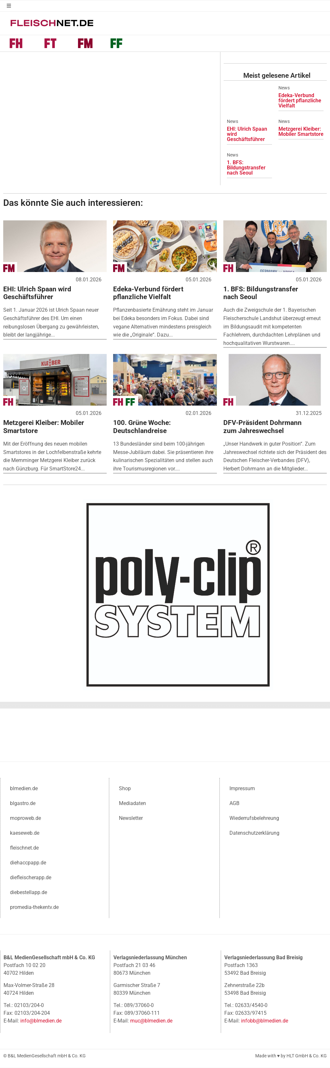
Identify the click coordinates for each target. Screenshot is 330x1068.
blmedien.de (24, 789)
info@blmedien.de (41, 1022)
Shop (125, 789)
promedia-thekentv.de (34, 908)
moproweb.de (25, 819)
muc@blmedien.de (151, 1022)
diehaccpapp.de (28, 863)
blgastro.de (22, 804)
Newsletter (131, 819)
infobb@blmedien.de (264, 1022)
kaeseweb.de (24, 834)
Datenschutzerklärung (254, 834)
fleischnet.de (24, 848)
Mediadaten (132, 804)
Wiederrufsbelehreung (254, 819)
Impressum (242, 789)
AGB (234, 804)
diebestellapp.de (28, 893)
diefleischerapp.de (30, 878)
